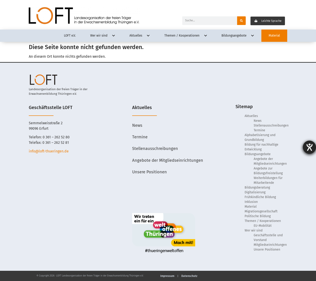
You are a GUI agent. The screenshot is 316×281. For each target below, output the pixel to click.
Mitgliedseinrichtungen (270, 245)
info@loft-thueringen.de (49, 151)
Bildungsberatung (257, 187)
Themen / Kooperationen (263, 221)
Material (251, 207)
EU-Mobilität (263, 226)
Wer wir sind (254, 230)
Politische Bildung (258, 216)
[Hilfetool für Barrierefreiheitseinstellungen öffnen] (309, 147)
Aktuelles (251, 116)
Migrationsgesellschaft (261, 211)
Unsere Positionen (149, 173)
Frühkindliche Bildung (260, 197)
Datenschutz (189, 276)
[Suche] (241, 20)
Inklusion (251, 202)
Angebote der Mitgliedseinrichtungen (168, 161)
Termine (140, 137)
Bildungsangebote (258, 154)
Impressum (167, 276)
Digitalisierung (255, 192)
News (137, 125)
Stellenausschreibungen (155, 149)
